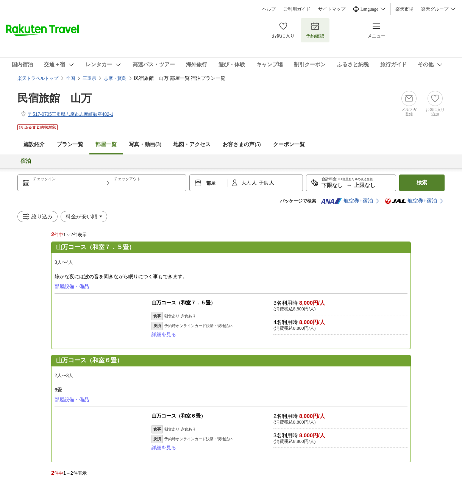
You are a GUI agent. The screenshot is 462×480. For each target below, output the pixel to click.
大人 (247, 182)
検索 (422, 182)
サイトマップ (331, 9)
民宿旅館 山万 (54, 98)
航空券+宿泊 (347, 201)
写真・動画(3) (145, 144)
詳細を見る (163, 334)
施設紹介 (34, 144)
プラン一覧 (70, 144)
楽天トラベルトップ (37, 78)
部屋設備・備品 (72, 286)
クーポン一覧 (289, 144)
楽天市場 (404, 9)
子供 (264, 182)
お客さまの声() (242, 144)
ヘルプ (269, 9)
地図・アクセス (192, 144)
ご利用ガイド (297, 9)
